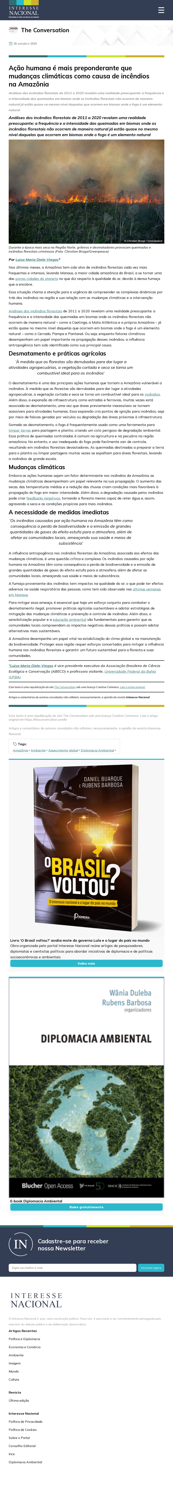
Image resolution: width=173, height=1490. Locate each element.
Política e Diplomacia (24, 1339)
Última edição (19, 1400)
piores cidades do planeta (36, 278)
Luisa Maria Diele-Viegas (37, 259)
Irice (12, 1454)
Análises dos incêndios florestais (35, 311)
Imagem (15, 1363)
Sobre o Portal (19, 1438)
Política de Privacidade (25, 1422)
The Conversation (45, 30)
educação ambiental (69, 619)
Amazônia (20, 750)
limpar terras (20, 430)
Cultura (14, 1379)
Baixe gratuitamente (86, 1207)
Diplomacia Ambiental (97, 750)
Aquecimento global (63, 750)
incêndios (152, 394)
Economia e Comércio (25, 1347)
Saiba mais (86, 963)
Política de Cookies (23, 1430)
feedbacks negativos (43, 498)
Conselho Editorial (22, 1446)
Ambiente (38, 750)
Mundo (14, 1371)
